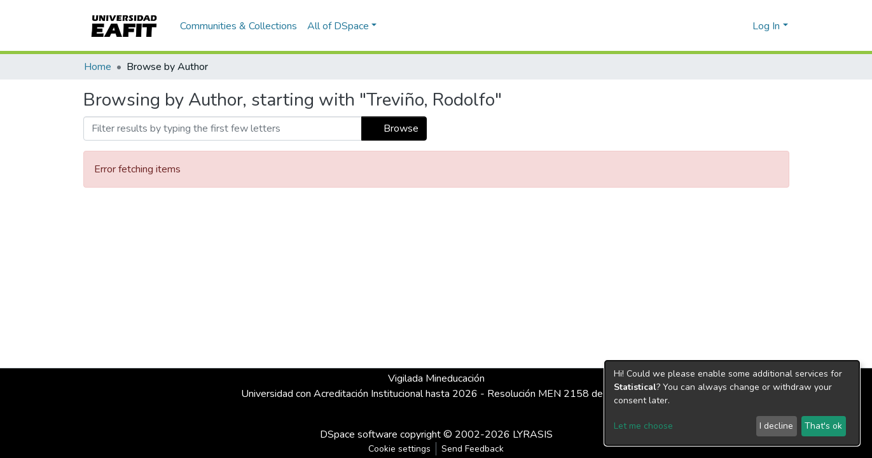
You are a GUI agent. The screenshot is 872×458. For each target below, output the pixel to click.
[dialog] (732, 403)
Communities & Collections (238, 26)
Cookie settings (399, 449)
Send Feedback (472, 449)
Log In (766, 26)
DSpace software (359, 434)
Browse (394, 128)
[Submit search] (722, 26)
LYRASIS (533, 434)
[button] (741, 26)
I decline (776, 426)
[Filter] (222, 128)
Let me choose (643, 426)
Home (97, 67)
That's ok (823, 426)
